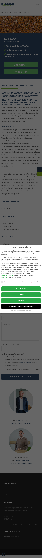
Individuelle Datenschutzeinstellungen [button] (21, 304)
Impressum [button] (29, 308)
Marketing (35, 279)
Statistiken (20, 279)
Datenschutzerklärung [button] (21, 308)
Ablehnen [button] (21, 298)
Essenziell (5, 279)
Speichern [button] (21, 292)
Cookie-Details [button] (14, 308)
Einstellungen (5, 275)
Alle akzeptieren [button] (21, 286)
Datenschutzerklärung (7, 273)
